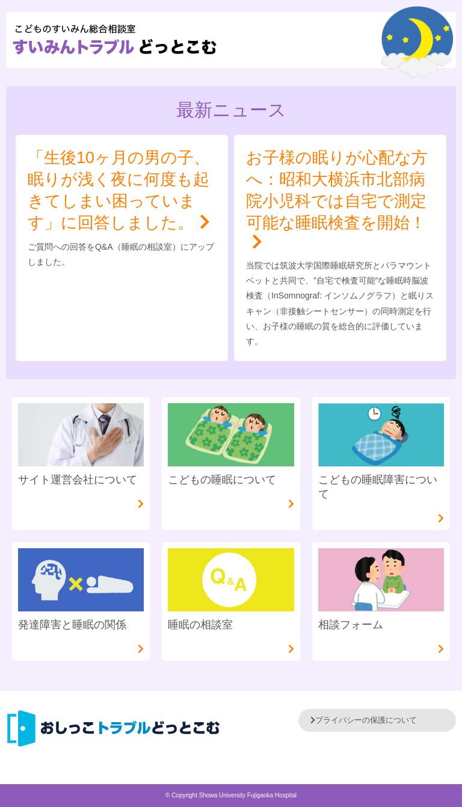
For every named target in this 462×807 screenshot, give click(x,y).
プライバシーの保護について (363, 720)
